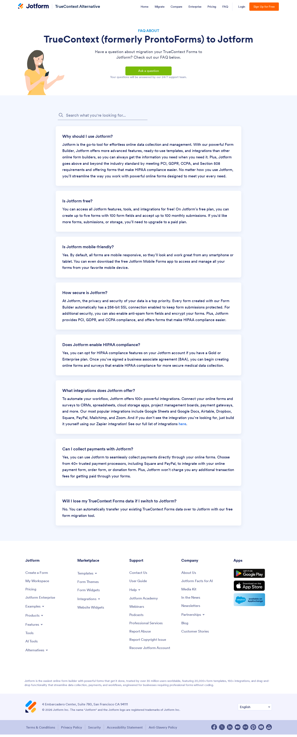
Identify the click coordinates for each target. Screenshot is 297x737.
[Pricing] (31, 591)
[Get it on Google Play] (252, 576)
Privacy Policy (71, 730)
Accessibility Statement (127, 730)
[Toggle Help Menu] (135, 592)
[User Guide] (138, 583)
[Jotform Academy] (144, 601)
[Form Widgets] (89, 592)
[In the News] (191, 600)
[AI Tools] (31, 644)
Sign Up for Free (264, 6)
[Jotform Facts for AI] (197, 583)
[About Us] (189, 575)
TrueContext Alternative (77, 6)
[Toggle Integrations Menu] (89, 601)
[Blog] (185, 626)
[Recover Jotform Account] (151, 651)
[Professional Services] (147, 626)
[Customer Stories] (195, 634)
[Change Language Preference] (255, 709)
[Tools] (29, 635)
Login (241, 6)
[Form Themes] (88, 584)
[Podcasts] (136, 617)
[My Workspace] (38, 583)
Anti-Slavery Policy (165, 730)
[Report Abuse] (140, 634)
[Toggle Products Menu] (35, 617)
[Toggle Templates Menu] (87, 575)
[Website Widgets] (91, 610)
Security (95, 730)
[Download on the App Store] (252, 590)
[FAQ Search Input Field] (102, 117)
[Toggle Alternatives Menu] (37, 652)
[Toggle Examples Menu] (35, 608)
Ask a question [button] (148, 71)
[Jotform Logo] (33, 6)
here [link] (182, 426)
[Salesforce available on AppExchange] (252, 604)
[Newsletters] (191, 608)
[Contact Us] (138, 575)
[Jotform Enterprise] (41, 600)
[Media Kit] (189, 591)
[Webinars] (137, 609)
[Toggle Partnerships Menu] (193, 617)
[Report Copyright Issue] (148, 642)
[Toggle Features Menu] (34, 626)
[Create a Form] (37, 575)
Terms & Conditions (39, 730)
